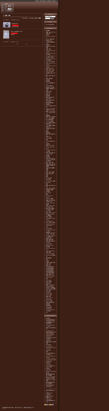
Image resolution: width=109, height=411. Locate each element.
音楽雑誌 (48, 143)
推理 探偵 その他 (50, 69)
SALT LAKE (48, 369)
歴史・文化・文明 (49, 162)
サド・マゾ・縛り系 (50, 253)
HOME (37, 0)
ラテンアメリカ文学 (50, 61)
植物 (47, 175)
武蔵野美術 (48, 305)
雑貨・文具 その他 (50, 275)
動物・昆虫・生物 (49, 173)
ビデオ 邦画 (49, 294)
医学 (47, 183)
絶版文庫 (48, 81)
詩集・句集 (7, 15)
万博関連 (48, 191)
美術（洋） (48, 94)
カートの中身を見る (50, 24)
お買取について (49, 392)
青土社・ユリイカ (49, 245)
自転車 (47, 260)
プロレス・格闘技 (49, 198)
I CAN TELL (48, 350)
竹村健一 (48, 155)
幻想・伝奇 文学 (49, 68)
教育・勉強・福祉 (49, 239)
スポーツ (48, 197)
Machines (48, 368)
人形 (47, 226)
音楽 (47, 139)
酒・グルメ (48, 182)
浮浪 (47, 351)
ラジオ (47, 148)
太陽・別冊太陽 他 (50, 302)
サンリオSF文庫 (49, 85)
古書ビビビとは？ (49, 395)
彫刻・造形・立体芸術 (50, 116)
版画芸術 (48, 44)
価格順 (35, 18)
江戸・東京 (48, 179)
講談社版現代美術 (49, 102)
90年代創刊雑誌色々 (50, 271)
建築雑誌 (48, 115)
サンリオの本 (49, 228)
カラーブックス (49, 277)
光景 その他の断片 (15, 31)
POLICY (54, 0)
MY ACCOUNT (43, 0)
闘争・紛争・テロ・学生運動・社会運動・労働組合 (50, 165)
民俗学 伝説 (49, 91)
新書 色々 (48, 265)
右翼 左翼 (48, 263)
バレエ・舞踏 (49, 138)
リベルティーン (49, 345)
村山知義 (48, 246)
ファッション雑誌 (49, 121)
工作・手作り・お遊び (50, 222)
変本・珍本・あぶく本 (50, 212)
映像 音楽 (48, 296)
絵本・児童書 (49, 216)
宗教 (47, 170)
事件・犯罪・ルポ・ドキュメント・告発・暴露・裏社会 (50, 159)
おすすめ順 (31, 18)
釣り (47, 259)
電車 (47, 194)
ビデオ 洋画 (49, 293)
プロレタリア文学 (49, 71)
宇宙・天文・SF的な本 (50, 188)
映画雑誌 (48, 132)
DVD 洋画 (48, 291)
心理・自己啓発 (49, 78)
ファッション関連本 (50, 118)
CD (46, 312)
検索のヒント (49, 397)
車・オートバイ (49, 195)
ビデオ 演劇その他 (50, 39)
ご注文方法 (48, 394)
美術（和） (48, 92)
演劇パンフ (48, 136)
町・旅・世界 (49, 178)
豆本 (47, 278)
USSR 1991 (48, 340)
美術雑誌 (48, 95)
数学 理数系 (49, 281)
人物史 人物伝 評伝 (50, 262)
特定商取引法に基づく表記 (8, 407)
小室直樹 (48, 156)
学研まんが (48, 283)
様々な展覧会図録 (49, 119)
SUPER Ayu (48, 362)
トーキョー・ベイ (49, 330)
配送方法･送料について (29, 407)
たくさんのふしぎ (49, 221)
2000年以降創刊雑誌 (50, 272)
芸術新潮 (48, 303)
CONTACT (49, 0)
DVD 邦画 (48, 290)
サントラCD (48, 280)
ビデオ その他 (49, 300)
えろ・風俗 (48, 211)
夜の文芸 (48, 79)
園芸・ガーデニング (50, 284)
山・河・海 (48, 192)
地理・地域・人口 (49, 274)
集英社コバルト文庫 (50, 87)
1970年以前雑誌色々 (50, 266)
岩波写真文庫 (49, 257)
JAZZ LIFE (48, 364)
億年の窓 (14, 23)
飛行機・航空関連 (49, 189)
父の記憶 (48, 318)
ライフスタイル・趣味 (50, 180)
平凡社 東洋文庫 (49, 286)
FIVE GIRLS (48, 344)
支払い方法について (19, 407)
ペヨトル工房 (49, 243)
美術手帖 (48, 104)
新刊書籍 (48, 30)
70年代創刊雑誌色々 (50, 268)
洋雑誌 (47, 34)
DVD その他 (48, 299)
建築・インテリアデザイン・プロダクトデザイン (50, 112)
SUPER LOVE (49, 361)
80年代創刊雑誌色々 (50, 269)
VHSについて (49, 398)
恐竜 (47, 176)
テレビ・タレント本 (50, 146)
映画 (47, 130)
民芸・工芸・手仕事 (50, 172)
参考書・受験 (49, 237)
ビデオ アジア (49, 297)
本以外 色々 (49, 40)
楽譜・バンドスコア (50, 145)
